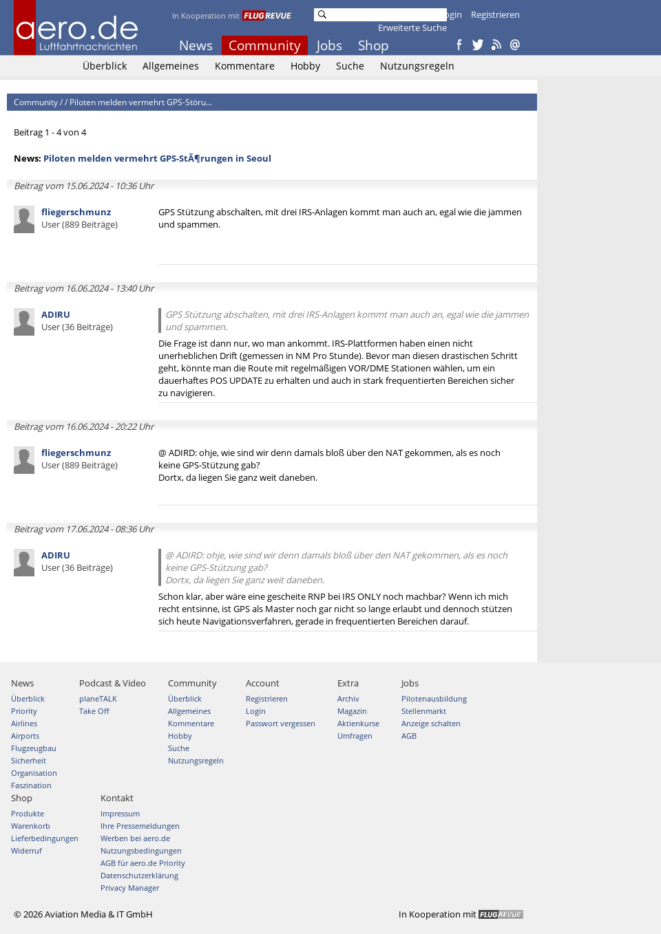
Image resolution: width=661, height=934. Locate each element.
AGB (409, 735)
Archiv (348, 698)
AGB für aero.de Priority (143, 863)
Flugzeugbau (33, 748)
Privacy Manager (130, 887)
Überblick (105, 65)
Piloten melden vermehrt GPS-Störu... (141, 102)
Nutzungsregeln (417, 65)
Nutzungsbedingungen (141, 850)
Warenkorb (30, 826)
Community (265, 45)
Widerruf (26, 850)
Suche (350, 65)
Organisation (34, 773)
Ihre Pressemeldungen (140, 826)
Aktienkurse (358, 723)
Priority (24, 711)
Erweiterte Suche (412, 27)
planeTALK (98, 698)
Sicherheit (28, 760)
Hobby (305, 65)
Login (450, 14)
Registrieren (495, 14)
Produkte (27, 813)
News (196, 45)
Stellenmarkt (423, 711)
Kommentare (245, 65)
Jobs (329, 45)
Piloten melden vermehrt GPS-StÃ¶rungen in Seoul (157, 158)
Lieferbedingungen (44, 838)
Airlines (24, 723)
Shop (373, 45)
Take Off (94, 711)
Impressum (120, 813)
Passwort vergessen (280, 723)
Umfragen (355, 735)
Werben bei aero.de (135, 838)
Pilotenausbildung (434, 698)
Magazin (352, 711)
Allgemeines (171, 65)
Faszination (31, 785)
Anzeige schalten (431, 723)
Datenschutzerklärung (139, 875)
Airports (25, 735)
